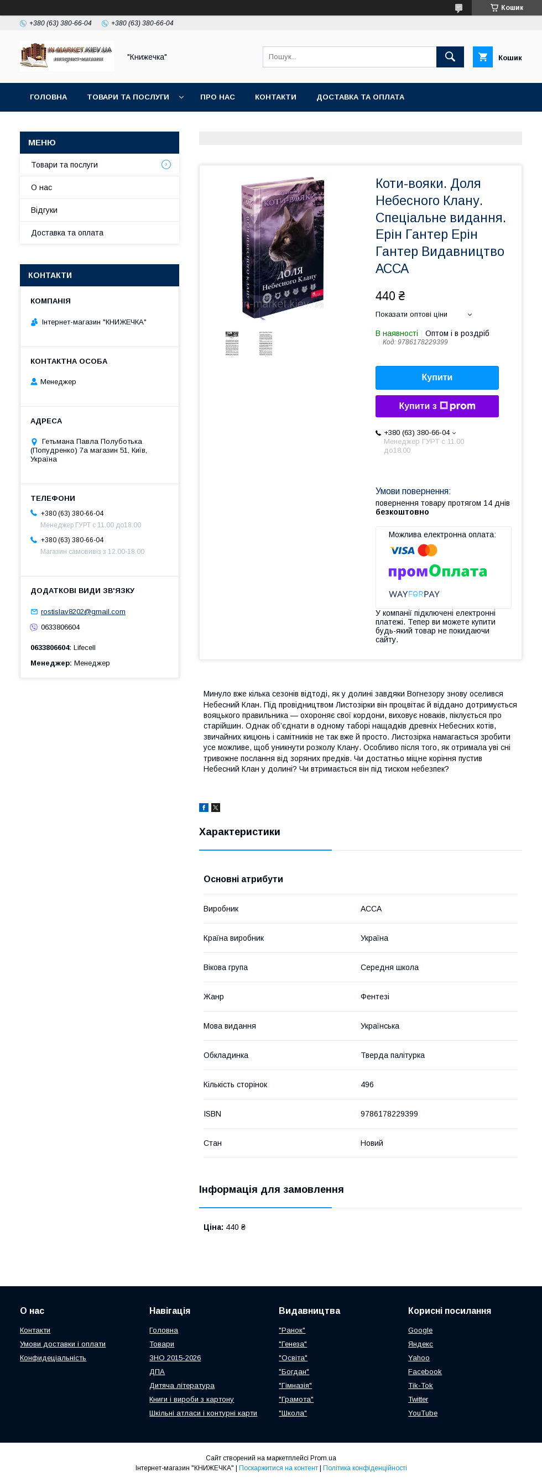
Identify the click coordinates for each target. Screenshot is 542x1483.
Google (420, 1330)
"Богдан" (294, 1371)
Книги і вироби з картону (191, 1399)
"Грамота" (296, 1399)
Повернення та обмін (76, 126)
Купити (437, 377)
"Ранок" (292, 1330)
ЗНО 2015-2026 (175, 1358)
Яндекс (420, 1344)
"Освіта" (293, 1358)
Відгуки (44, 210)
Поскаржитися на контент (278, 1468)
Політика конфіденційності (365, 1468)
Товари (161, 1344)
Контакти (275, 97)
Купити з (437, 406)
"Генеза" (293, 1344)
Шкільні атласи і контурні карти (203, 1413)
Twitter (418, 1399)
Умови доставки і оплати (63, 1344)
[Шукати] (450, 56)
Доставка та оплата (360, 97)
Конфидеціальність (53, 1358)
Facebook (425, 1371)
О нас (41, 187)
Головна (48, 97)
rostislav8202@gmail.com (83, 611)
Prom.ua (323, 1458)
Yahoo (419, 1358)
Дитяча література (182, 1385)
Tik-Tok (420, 1385)
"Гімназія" (295, 1385)
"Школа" (293, 1413)
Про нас (217, 97)
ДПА (157, 1371)
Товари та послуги (128, 97)
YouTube (422, 1413)
